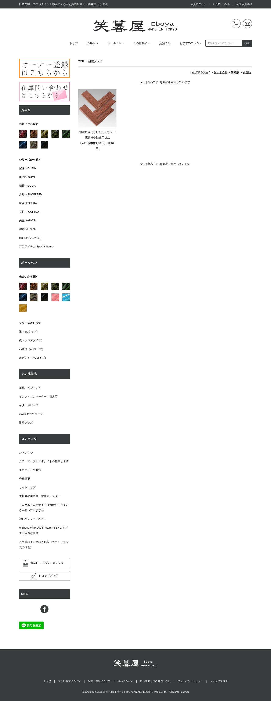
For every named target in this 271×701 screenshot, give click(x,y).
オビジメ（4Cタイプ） (33, 357)
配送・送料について (99, 681)
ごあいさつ (26, 452)
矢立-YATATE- (27, 220)
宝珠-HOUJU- (27, 168)
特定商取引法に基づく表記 (155, 681)
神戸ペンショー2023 (31, 519)
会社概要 (24, 478)
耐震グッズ (95, 61)
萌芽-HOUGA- (27, 185)
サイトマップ (27, 487)
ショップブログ (44, 576)
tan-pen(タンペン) (30, 237)
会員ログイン (198, 4)
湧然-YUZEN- (27, 229)
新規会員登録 (244, 4)
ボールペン (114, 43)
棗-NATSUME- (28, 177)
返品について (125, 681)
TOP (81, 61)
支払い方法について (69, 681)
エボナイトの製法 (30, 470)
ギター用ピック (28, 405)
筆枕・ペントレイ (30, 387)
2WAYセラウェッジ (31, 413)
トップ (73, 43)
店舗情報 (164, 43)
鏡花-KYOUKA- (28, 203)
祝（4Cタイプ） (29, 331)
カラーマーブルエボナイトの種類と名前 (44, 461)
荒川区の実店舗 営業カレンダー (39, 496)
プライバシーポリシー (190, 681)
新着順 (247, 72)
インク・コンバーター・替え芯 (38, 396)
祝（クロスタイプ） (31, 340)
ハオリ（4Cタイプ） (32, 349)
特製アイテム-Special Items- (36, 246)
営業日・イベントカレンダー (44, 563)
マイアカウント (221, 4)
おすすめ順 (220, 72)
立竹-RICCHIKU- (29, 211)
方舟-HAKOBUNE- (30, 194)
